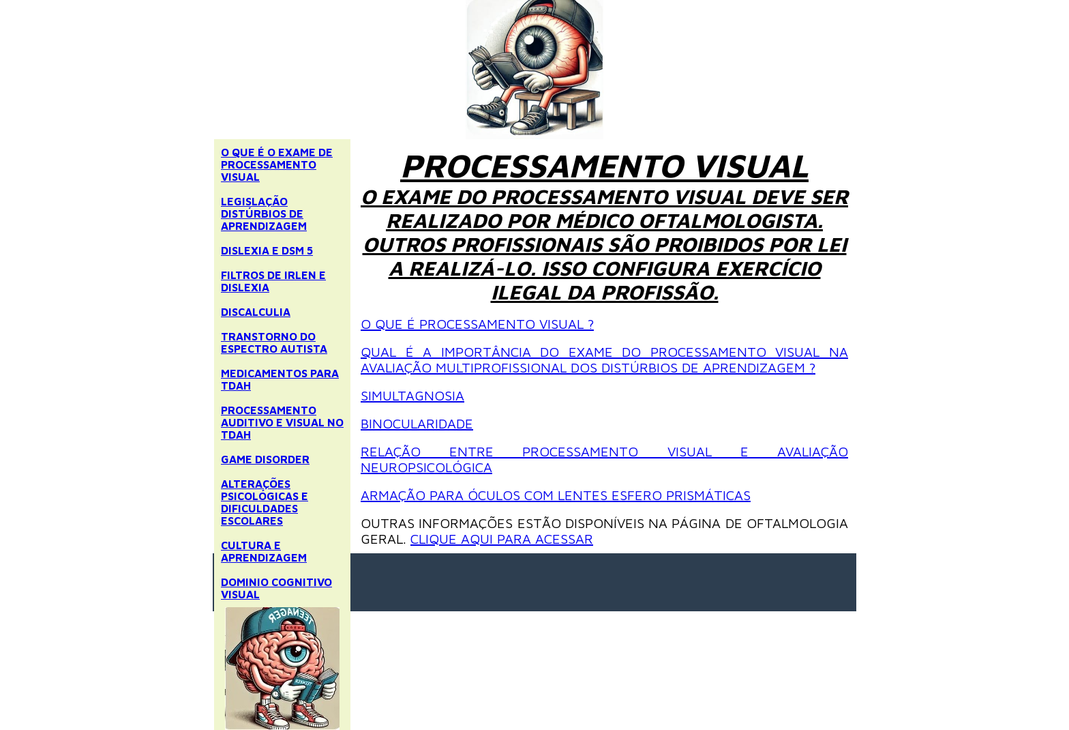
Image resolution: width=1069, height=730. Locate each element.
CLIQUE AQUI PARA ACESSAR (501, 538)
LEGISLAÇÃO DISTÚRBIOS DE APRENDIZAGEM (264, 213)
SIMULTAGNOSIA (412, 395)
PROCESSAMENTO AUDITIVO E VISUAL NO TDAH (282, 422)
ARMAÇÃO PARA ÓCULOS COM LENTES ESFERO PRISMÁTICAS (556, 495)
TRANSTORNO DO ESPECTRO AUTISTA (274, 342)
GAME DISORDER (265, 459)
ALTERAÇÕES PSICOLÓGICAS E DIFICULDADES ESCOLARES (264, 502)
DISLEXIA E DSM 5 (267, 250)
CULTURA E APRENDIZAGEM (264, 551)
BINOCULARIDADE (417, 423)
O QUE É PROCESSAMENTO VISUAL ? (477, 324)
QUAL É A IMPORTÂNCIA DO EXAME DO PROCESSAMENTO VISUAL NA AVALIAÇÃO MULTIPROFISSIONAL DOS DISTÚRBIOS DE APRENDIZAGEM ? (604, 359)
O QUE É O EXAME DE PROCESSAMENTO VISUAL (277, 164)
